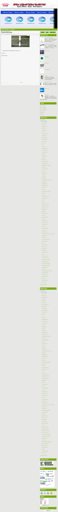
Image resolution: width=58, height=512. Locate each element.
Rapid (42, 112)
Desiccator (43, 187)
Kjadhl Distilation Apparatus (46, 165)
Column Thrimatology (45, 196)
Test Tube (43, 389)
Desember (43, 121)
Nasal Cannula (44, 141)
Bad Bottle (43, 211)
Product (7, 29)
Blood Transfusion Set (45, 133)
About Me (12, 29)
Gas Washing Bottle (45, 228)
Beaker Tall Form (44, 244)
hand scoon (46, 63)
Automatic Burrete (45, 213)
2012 (42, 119)
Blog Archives (52, 32)
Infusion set (44, 313)
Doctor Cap (46, 56)
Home (3, 29)
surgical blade (44, 135)
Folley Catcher (47, 50)
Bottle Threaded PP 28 (45, 204)
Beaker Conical (44, 246)
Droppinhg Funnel (45, 185)
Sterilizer (46, 75)
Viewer (43, 254)
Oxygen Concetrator (45, 280)
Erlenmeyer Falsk (44, 402)
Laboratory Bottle (44, 161)
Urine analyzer (44, 122)
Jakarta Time (48, 510)
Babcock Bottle (44, 248)
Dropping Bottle (44, 183)
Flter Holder (44, 176)
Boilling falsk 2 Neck (45, 207)
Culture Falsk (44, 237)
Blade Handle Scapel (45, 148)
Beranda (21, 82)
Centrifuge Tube (47, 69)
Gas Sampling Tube (45, 168)
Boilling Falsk (44, 209)
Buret (43, 200)
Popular (42, 32)
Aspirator (43, 215)
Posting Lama (36, 82)
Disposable (42, 107)
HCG (43, 144)
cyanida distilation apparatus (46, 191)
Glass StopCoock (44, 224)
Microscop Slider (44, 220)
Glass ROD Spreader (45, 217)
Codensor (43, 194)
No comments (12, 34)
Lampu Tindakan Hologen (49, 37)
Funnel (43, 170)
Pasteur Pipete (44, 155)
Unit (41, 114)
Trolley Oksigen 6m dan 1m (46, 265)
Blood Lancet (44, 146)
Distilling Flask (44, 235)
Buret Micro (44, 202)
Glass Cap (43, 226)
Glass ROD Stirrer (45, 222)
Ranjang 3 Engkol (45, 276)
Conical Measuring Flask (46, 239)
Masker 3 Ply (47, 88)
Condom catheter (44, 152)
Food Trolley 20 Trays (45, 257)
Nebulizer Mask (44, 137)
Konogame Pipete (44, 163)
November (44, 284)
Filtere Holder (44, 178)
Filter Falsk (43, 174)
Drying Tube (44, 181)
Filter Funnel (44, 230)
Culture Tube (44, 363)
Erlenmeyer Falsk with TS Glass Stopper (48, 233)
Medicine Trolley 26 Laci (46, 259)
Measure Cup (44, 159)
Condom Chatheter (45, 139)
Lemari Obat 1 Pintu (45, 261)
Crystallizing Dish (45, 241)
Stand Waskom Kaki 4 (45, 272)
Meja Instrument (47, 82)
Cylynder (43, 189)
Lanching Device (44, 126)
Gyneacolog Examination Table (50, 44)
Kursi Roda (46, 94)
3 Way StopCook (44, 150)
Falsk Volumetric (44, 172)
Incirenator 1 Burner (45, 252)
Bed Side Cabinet (44, 274)
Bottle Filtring (44, 250)
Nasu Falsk (43, 157)
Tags (47, 32)
